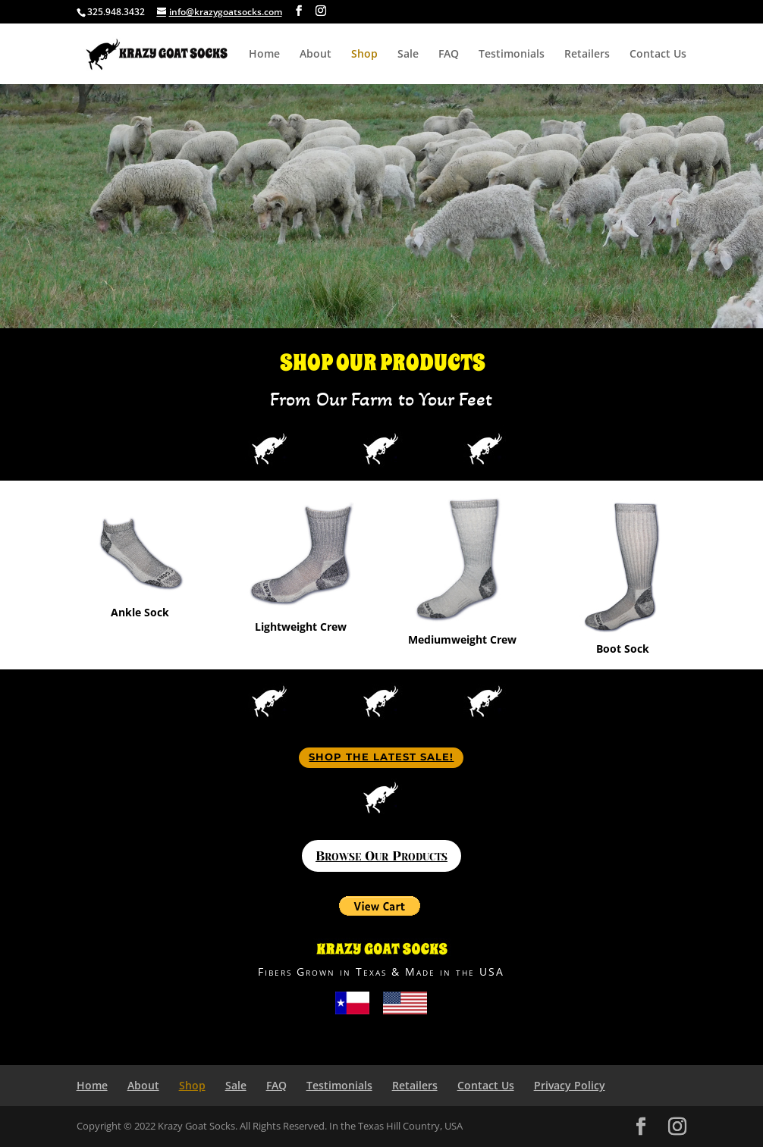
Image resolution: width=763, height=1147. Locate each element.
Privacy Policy (569, 1085)
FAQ (448, 55)
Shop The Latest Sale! (381, 757)
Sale (408, 55)
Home (264, 55)
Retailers (587, 55)
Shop (364, 55)
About (315, 55)
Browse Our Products (381, 855)
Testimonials (512, 55)
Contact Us (658, 55)
